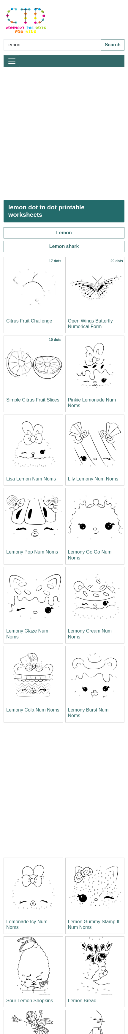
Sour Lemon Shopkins (29, 1000)
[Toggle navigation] (12, 61)
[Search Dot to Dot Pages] (52, 44)
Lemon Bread (82, 1000)
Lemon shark (64, 246)
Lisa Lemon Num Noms (31, 478)
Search (113, 44)
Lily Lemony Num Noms (93, 478)
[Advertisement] (64, 133)
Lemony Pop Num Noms (32, 551)
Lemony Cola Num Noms (32, 709)
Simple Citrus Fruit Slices (32, 399)
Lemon (64, 232)
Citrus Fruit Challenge (29, 320)
